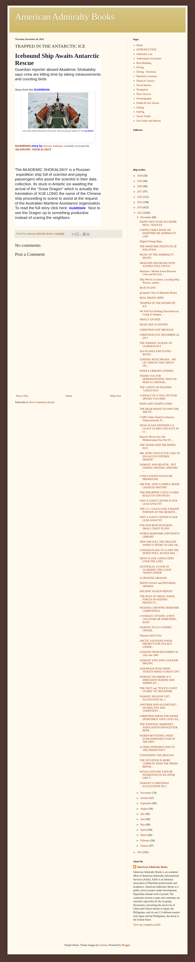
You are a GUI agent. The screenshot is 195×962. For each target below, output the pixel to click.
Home (69, 396)
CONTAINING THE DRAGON (157, 755)
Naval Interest (143, 85)
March (144, 835)
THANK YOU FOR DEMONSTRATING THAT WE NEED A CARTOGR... (158, 379)
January (144, 845)
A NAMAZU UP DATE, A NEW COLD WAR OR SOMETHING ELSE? (158, 619)
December (146, 217)
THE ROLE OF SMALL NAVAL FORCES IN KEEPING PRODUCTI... (157, 599)
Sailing (140, 107)
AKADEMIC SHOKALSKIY (33, 149)
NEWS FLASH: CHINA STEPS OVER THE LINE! (157, 560)
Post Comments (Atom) (41, 402)
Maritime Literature (146, 76)
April (143, 829)
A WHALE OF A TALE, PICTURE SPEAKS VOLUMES (158, 397)
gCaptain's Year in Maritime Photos (158, 292)
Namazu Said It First (150, 635)
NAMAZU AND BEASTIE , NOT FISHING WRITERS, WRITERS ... (159, 467)
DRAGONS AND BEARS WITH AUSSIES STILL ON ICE (157, 265)
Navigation (142, 89)
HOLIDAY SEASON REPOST (156, 591)
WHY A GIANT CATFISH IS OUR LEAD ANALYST (158, 502)
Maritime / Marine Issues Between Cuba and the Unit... (158, 273)
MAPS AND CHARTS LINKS (156, 403)
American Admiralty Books (65, 17)
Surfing (140, 111)
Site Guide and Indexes (148, 120)
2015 (140, 202)
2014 (140, 207)
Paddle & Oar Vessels (147, 103)
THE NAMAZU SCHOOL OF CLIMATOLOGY (156, 345)
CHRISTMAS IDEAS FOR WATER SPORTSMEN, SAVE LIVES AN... (160, 718)
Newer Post (22, 396)
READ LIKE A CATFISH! (154, 324)
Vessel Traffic (143, 116)
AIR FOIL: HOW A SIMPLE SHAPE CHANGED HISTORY (160, 486)
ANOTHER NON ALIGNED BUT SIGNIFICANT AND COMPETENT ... (158, 707)
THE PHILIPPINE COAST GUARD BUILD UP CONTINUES (159, 494)
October (144, 798)
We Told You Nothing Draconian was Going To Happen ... (159, 313)
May (143, 824)
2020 (140, 175)
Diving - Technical (146, 71)
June (143, 819)
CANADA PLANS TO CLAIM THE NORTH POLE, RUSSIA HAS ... (159, 552)
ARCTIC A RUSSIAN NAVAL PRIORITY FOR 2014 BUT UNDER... (156, 644)
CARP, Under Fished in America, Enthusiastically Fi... (157, 419)
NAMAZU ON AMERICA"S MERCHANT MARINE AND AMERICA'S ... (157, 680)
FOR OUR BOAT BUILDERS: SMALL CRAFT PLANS (156, 527)
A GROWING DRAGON (153, 578)
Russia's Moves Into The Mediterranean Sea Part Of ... (156, 438)
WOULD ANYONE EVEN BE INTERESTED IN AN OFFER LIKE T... (157, 775)
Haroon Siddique (53, 145)
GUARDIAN (23, 145)
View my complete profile (147, 924)
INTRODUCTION (146, 49)
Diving (140, 67)
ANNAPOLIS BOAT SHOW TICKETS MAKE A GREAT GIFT (159, 670)
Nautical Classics (145, 80)
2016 (140, 197)
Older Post (115, 396)
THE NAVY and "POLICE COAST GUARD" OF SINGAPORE (158, 690)
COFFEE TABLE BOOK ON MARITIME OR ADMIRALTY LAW (158, 233)
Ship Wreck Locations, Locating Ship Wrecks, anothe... (159, 281)
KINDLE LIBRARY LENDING (157, 370)
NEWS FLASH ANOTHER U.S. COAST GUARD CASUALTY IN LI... (159, 428)
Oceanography (144, 98)
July (142, 814)
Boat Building (143, 63)
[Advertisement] (68, 365)
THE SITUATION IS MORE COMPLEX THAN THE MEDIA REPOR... (159, 763)
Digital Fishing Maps (151, 241)
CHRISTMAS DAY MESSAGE (157, 329)
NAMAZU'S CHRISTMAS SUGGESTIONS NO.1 (154, 785)
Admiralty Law (144, 54)
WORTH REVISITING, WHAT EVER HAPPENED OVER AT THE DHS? (157, 738)
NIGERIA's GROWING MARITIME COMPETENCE (159, 609)
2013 (140, 212)
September (146, 803)
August (144, 808)
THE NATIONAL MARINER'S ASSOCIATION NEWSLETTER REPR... (159, 727)
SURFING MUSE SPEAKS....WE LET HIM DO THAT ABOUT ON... (158, 362)
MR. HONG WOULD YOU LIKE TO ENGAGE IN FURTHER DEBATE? (160, 456)
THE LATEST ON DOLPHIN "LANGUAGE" (156, 389)
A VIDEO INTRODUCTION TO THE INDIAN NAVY (157, 749)
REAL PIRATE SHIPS (152, 297)
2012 (140, 852)
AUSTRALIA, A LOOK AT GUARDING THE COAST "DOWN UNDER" (155, 569)
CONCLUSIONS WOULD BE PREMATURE (156, 478)
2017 (140, 191)
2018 (140, 186)
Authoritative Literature (148, 58)
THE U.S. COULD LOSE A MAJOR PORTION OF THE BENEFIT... (159, 511)
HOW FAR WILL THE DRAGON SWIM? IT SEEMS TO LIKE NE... (160, 543)
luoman (103, 945)
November (146, 792)
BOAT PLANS (147, 287)
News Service (143, 94)
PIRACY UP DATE (150, 319)
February (145, 840)
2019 (140, 181)
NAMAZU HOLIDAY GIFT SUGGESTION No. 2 (155, 698)
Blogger (126, 945)
